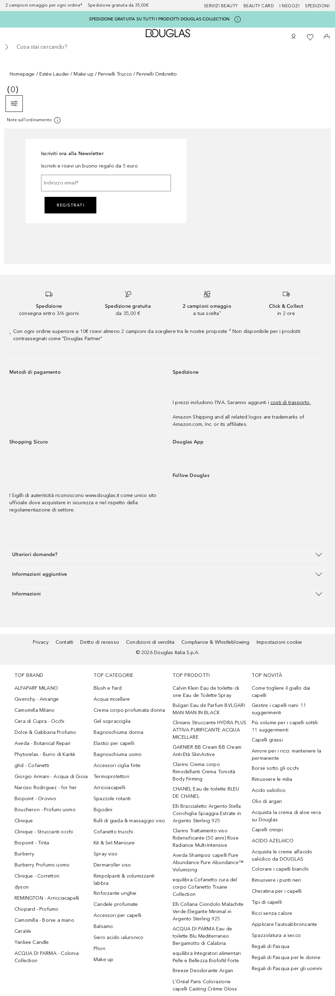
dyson (22, 887)
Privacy (40, 642)
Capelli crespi (267, 830)
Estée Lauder (54, 74)
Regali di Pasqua (270, 946)
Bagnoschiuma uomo (118, 754)
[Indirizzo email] (106, 183)
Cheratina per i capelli (277, 891)
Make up (83, 74)
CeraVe (23, 931)
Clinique (24, 821)
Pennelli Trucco (115, 74)
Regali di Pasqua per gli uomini (287, 968)
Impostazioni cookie (279, 642)
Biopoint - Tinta (32, 843)
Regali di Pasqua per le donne (286, 957)
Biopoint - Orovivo (36, 799)
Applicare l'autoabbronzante (284, 924)
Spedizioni (317, 5)
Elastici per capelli (114, 743)
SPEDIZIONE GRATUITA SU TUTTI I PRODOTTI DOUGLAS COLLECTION (159, 19)
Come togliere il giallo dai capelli (281, 691)
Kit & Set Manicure (114, 843)
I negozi (289, 5)
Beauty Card (258, 5)
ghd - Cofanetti (32, 765)
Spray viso (105, 854)
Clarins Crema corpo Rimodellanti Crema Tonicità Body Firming (204, 772)
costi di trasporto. (290, 402)
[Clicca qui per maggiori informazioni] (237, 19)
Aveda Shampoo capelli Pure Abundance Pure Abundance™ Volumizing (208, 862)
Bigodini (103, 810)
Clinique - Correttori (37, 876)
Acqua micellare (112, 699)
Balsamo (103, 926)
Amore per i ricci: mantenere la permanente (286, 754)
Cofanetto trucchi (113, 832)
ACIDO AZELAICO (273, 841)
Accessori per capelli (117, 915)
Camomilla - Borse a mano (44, 920)
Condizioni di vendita (150, 642)
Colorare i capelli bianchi (280, 869)
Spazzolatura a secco (276, 935)
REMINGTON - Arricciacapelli (47, 898)
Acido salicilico (269, 790)
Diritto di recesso (99, 642)
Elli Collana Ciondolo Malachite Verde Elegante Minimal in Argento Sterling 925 (208, 911)
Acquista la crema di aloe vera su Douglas (286, 816)
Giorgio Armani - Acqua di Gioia (51, 776)
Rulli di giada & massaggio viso (129, 821)
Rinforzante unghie (115, 893)
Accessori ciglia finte (117, 765)
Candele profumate (116, 904)
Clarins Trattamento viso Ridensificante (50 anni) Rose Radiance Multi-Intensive (206, 838)
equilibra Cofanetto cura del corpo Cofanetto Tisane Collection (205, 887)
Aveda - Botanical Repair (43, 743)
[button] (167, 554)
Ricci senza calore (272, 913)
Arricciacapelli (109, 788)
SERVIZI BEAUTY (221, 5)
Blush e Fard (108, 688)
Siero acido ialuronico (118, 937)
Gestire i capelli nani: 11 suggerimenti (279, 709)
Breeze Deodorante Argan (203, 971)
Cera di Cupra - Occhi (39, 721)
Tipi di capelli (267, 902)
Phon (99, 948)
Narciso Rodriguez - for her (46, 788)
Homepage (22, 74)
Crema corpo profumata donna (129, 710)
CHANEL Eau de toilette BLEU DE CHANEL (206, 792)
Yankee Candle (32, 942)
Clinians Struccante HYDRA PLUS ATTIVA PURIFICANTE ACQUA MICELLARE (209, 730)
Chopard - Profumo (36, 909)
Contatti (65, 642)
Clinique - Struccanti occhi (44, 832)
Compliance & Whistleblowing (215, 642)
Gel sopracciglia (112, 721)
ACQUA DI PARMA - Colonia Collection (47, 957)
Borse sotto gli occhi (275, 768)
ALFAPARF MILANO (36, 688)
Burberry (25, 854)
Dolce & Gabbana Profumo (45, 732)
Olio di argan (267, 801)
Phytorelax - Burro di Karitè (45, 754)
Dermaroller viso (112, 865)
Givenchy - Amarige (37, 699)
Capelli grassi (267, 740)
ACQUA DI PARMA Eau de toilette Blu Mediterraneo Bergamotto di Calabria (202, 936)
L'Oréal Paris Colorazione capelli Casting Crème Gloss (205, 985)
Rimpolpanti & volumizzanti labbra (124, 879)
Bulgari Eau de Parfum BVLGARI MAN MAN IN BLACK (209, 709)
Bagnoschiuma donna (119, 732)
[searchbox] (167, 47)
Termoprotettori (111, 776)
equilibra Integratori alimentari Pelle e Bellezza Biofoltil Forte (207, 957)
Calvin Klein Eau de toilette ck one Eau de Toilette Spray (206, 691)
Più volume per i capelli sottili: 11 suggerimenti (285, 726)
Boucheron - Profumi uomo (45, 810)
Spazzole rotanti (112, 799)
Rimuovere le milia (272, 779)
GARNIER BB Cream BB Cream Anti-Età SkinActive (207, 750)
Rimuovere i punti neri (276, 880)
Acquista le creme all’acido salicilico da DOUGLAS (282, 855)
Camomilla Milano (35, 710)
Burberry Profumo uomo (42, 865)
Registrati (70, 205)
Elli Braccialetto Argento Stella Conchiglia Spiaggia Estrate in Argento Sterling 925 (207, 813)
